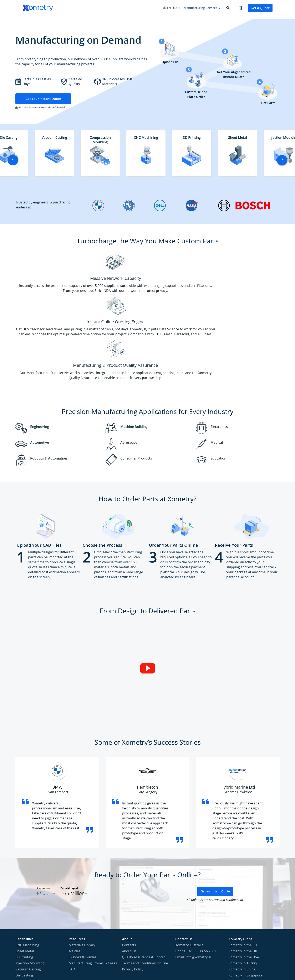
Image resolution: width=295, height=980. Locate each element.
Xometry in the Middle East (250, 918)
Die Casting (24, 912)
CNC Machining (27, 882)
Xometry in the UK (243, 888)
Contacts (129, 882)
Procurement (93, 20)
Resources (116, 20)
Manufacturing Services (39, 20)
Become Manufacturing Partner (181, 20)
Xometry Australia (189, 882)
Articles (74, 888)
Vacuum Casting (28, 906)
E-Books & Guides (82, 894)
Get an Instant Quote (215, 828)
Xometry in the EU (243, 882)
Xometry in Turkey (243, 900)
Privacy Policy (132, 906)
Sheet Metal (24, 888)
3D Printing (24, 894)
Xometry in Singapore (246, 912)
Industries (70, 20)
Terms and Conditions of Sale (145, 900)
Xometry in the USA (244, 894)
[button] (282, 166)
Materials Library (82, 882)
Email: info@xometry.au (193, 894)
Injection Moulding (30, 900)
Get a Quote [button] (260, 8)
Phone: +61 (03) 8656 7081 (195, 888)
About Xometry (141, 20)
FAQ (72, 906)
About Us (129, 888)
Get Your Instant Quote (43, 104)
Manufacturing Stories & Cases (93, 900)
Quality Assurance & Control (144, 894)
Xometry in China (242, 906)
